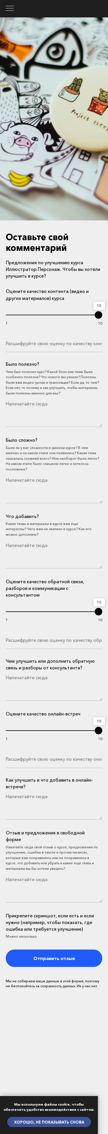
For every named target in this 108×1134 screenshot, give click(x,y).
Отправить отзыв (54, 958)
